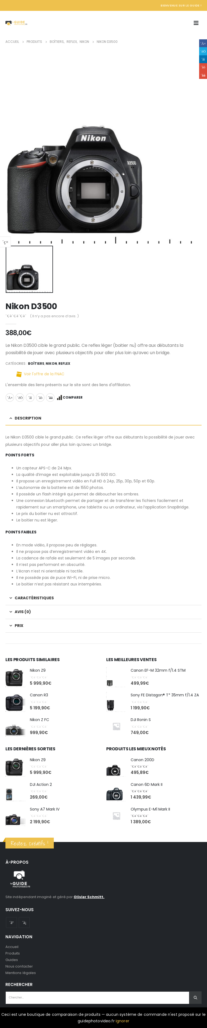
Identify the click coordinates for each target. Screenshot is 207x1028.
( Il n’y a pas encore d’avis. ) (54, 316)
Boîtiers (36, 363)
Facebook (9, 397)
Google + (40, 397)
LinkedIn (30, 397)
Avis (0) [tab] (23, 611)
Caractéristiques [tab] (34, 598)
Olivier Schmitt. (89, 896)
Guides (11, 959)
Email (50, 397)
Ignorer (122, 1021)
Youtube (11, 922)
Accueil (11, 946)
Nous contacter (19, 966)
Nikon (51, 363)
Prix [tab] (19, 625)
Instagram (24, 922)
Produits (12, 953)
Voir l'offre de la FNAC (44, 374)
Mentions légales (20, 972)
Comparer (73, 397)
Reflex (64, 363)
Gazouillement (19, 397)
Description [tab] (28, 418)
